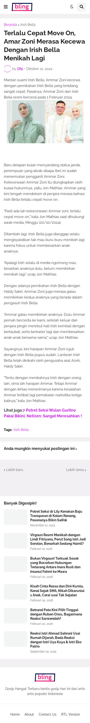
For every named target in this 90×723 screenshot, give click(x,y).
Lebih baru (14, 470)
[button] (6, 7)
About (29, 714)
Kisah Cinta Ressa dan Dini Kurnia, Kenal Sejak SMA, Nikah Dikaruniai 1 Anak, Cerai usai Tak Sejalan (57, 590)
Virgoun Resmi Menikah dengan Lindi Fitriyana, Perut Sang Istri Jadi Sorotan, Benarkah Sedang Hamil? (58, 539)
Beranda (10, 24)
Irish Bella (28, 24)
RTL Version (70, 714)
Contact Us (47, 714)
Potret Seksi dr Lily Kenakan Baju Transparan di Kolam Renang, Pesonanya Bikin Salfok (56, 516)
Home (15, 714)
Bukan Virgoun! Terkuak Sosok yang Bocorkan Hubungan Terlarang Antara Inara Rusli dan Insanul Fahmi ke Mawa (55, 565)
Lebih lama (75, 470)
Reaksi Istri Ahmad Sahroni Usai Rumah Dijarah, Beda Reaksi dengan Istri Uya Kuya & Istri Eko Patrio (55, 639)
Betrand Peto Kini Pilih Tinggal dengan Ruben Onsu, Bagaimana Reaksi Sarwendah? (56, 614)
